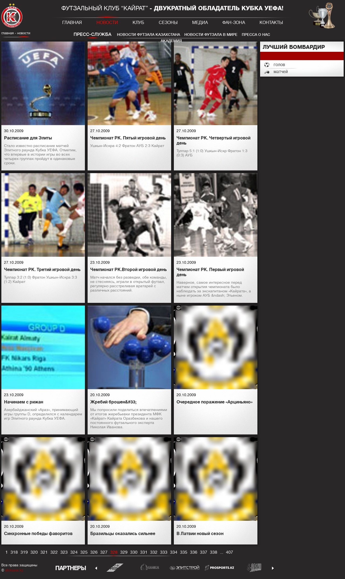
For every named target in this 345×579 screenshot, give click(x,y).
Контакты (271, 22)
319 (24, 552)
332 (153, 552)
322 (54, 552)
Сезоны (168, 22)
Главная (72, 22)
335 (183, 552)
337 (203, 552)
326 (94, 552)
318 (14, 552)
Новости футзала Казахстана (148, 34)
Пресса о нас (256, 34)
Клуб (138, 22)
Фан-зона (233, 22)
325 (84, 552)
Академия (171, 41)
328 (114, 552)
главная (7, 33)
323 (64, 552)
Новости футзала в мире (210, 34)
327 (104, 552)
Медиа (200, 22)
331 (143, 552)
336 (193, 552)
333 (163, 552)
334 (173, 552)
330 (133, 552)
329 (123, 552)
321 (44, 552)
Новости (107, 22)
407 (229, 552)
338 (213, 552)
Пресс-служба (92, 34)
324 (74, 552)
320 (34, 552)
